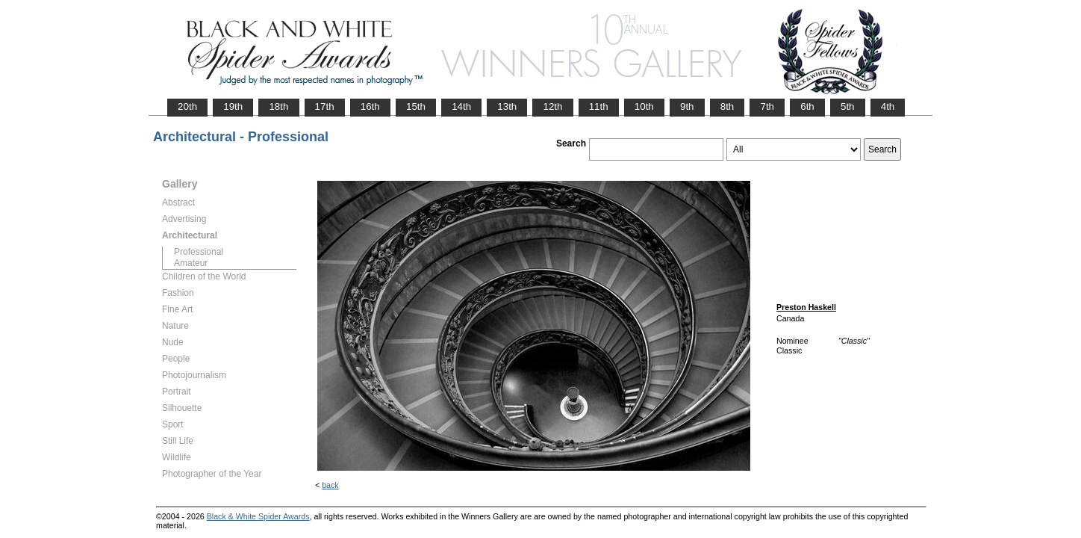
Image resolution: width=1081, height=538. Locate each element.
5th (847, 106)
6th (807, 106)
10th (644, 106)
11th (599, 106)
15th (416, 106)
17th (325, 106)
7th (767, 106)
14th (461, 106)
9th (687, 106)
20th (187, 106)
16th (370, 106)
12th (552, 106)
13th (507, 106)
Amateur (191, 263)
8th (727, 106)
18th (278, 106)
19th (233, 106)
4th (888, 106)
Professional (198, 252)
